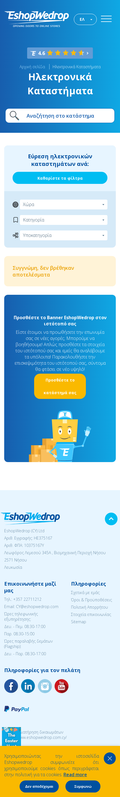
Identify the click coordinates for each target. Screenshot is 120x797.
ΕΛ (82, 19)
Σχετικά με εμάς (85, 592)
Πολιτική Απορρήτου (89, 607)
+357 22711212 (27, 599)
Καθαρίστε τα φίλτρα (60, 178)
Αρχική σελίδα (32, 66)
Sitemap (78, 621)
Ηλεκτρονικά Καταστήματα (77, 66)
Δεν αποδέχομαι (39, 786)
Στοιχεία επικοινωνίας (91, 614)
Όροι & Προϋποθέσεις (91, 599)
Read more (75, 774)
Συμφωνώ (83, 786)
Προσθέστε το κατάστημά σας (60, 386)
